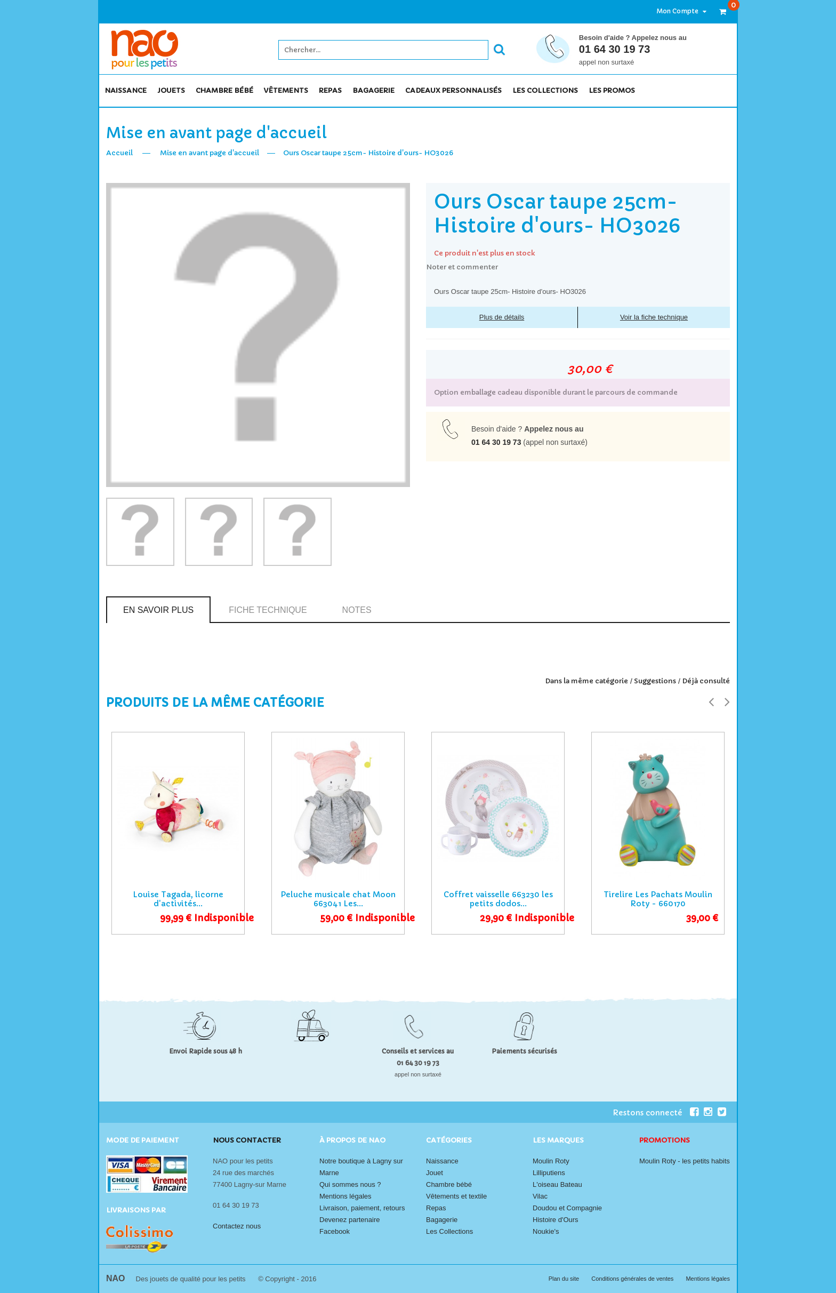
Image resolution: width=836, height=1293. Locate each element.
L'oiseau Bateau (557, 1184)
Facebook (334, 1231)
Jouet (434, 1173)
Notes (357, 609)
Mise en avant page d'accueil (209, 152)
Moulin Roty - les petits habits (684, 1161)
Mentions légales (345, 1196)
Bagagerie (441, 1220)
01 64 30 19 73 (614, 49)
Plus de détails (502, 317)
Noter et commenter (462, 267)
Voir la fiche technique (654, 317)
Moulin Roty (551, 1161)
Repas (436, 1208)
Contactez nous (237, 1226)
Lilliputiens (549, 1173)
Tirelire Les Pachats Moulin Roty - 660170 (658, 899)
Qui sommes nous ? (350, 1184)
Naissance (442, 1161)
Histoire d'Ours (555, 1220)
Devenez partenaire (349, 1220)
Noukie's (546, 1231)
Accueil (119, 152)
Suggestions (655, 680)
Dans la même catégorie (586, 680)
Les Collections (449, 1231)
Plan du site (565, 1278)
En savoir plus (158, 609)
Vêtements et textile (456, 1196)
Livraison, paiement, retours (362, 1208)
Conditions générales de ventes (633, 1278)
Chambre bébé (449, 1184)
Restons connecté (655, 1112)
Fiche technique (268, 609)
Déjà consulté (706, 680)
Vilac (540, 1196)
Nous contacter (247, 1140)
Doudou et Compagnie (567, 1208)
